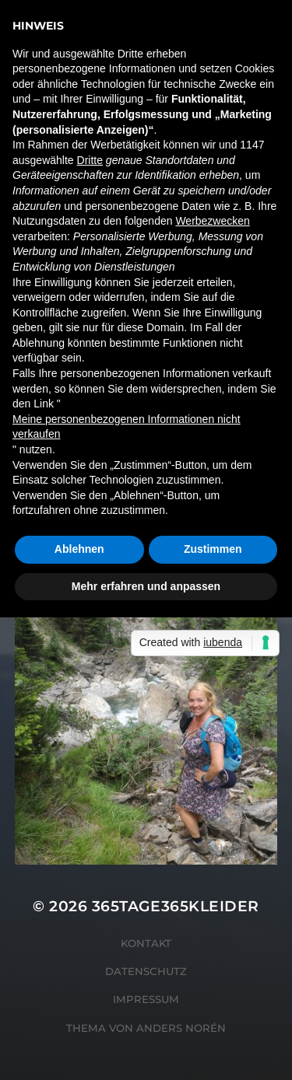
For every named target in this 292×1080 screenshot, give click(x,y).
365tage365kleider (175, 906)
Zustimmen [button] (213, 549)
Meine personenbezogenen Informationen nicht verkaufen (126, 427)
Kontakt (146, 943)
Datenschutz (146, 971)
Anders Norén (181, 1028)
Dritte (90, 160)
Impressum (146, 999)
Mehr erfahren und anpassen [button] (146, 586)
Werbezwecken (212, 221)
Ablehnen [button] (79, 549)
